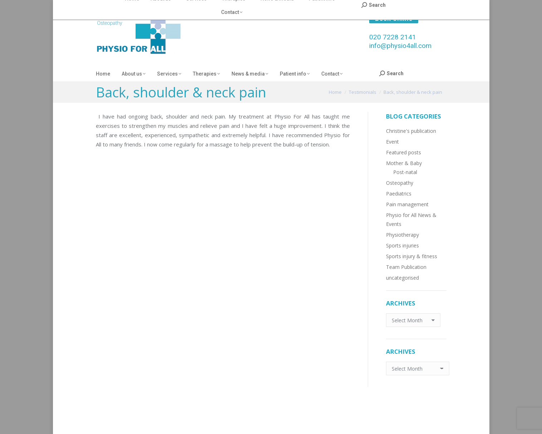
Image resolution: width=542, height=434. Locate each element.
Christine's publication (411, 130)
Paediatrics (398, 193)
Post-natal (405, 172)
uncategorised (402, 277)
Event (392, 141)
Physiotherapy (402, 234)
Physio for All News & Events (411, 219)
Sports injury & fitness (411, 256)
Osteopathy (399, 182)
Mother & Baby (404, 163)
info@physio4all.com (400, 46)
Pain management (407, 204)
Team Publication (406, 267)
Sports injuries (402, 245)
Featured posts (403, 152)
